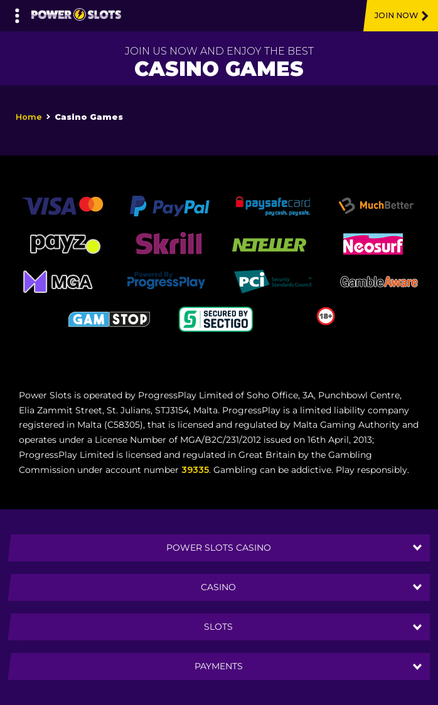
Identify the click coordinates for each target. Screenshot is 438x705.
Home (29, 117)
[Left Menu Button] (17, 12)
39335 (195, 469)
